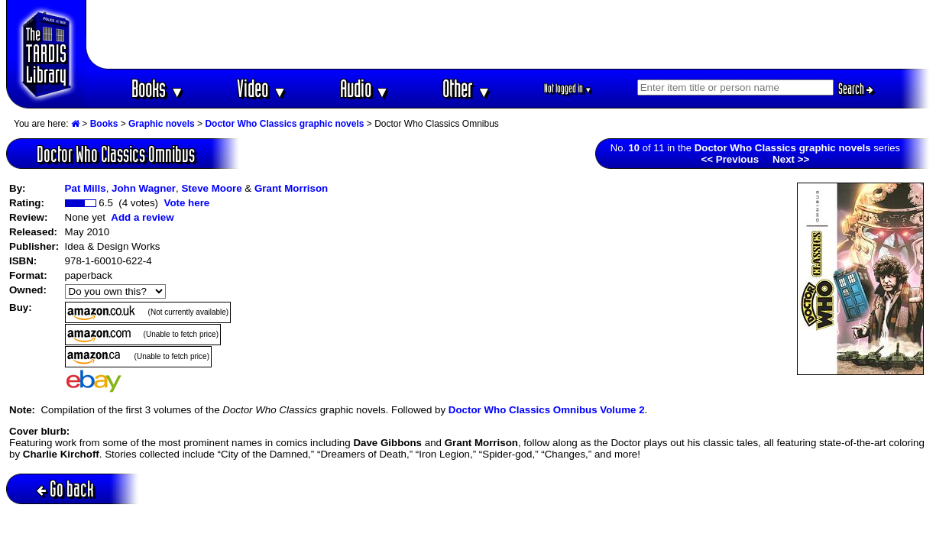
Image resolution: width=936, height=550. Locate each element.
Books (157, 88)
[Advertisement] (508, 34)
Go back (65, 488)
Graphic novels (161, 123)
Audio (365, 88)
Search (855, 88)
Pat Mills (85, 188)
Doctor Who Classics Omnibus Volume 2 (547, 410)
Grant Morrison (291, 188)
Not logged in (568, 88)
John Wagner (144, 188)
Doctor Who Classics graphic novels (284, 123)
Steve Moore (211, 188)
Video (262, 88)
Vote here (186, 203)
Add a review (142, 217)
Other (466, 88)
